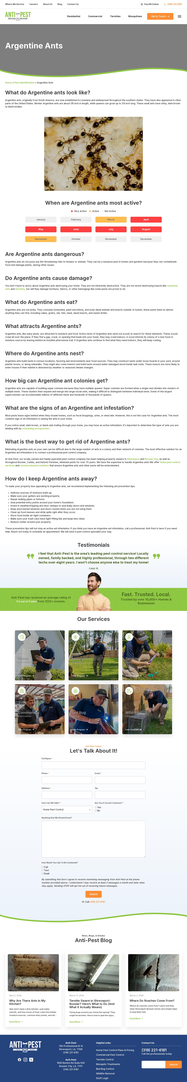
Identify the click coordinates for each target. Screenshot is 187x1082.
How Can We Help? (51, 806)
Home (8, 83)
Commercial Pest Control (110, 1059)
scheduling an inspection (35, 429)
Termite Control (105, 1064)
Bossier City (151, 460)
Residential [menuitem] (73, 16)
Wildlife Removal (105, 1078)
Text (45, 873)
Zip (96, 791)
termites (20, 290)
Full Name (47, 762)
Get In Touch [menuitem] (160, 16)
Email (98, 776)
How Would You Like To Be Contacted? (60, 866)
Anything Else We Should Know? (57, 821)
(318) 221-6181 (97, 905)
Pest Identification (24, 83)
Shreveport (133, 460)
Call (45, 870)
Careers (33, 4)
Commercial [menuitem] (95, 16)
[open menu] (179, 17)
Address (46, 791)
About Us (47, 4)
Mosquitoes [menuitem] (135, 16)
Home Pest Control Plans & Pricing (115, 1054)
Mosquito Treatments (108, 1068)
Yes (98, 810)
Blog (60, 4)
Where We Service (14, 4)
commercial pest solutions (34, 466)
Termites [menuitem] (115, 16)
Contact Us (73, 4)
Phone (45, 776)
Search (174, 1069)
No (97, 814)
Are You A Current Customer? (109, 806)
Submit (94, 897)
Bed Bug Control (105, 1073)
